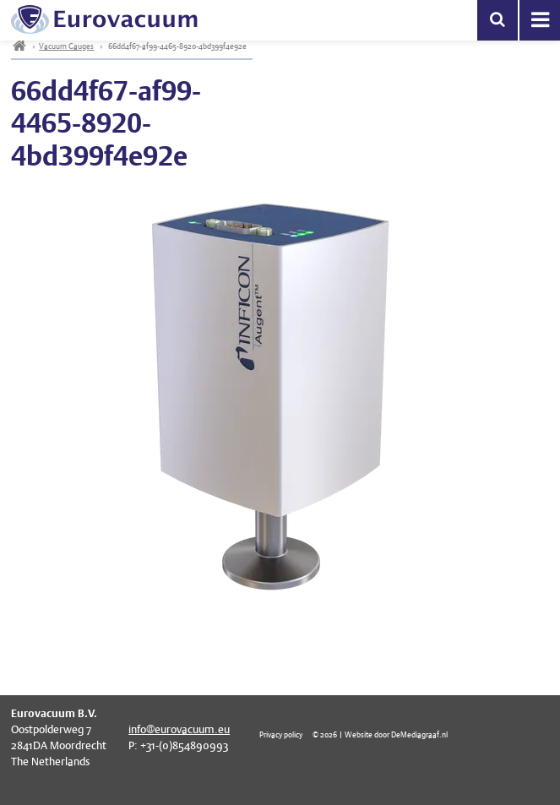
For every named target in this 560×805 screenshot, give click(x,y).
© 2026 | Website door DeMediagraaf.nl (380, 734)
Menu (539, 20)
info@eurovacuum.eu (179, 729)
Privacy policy (280, 734)
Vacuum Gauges (66, 46)
